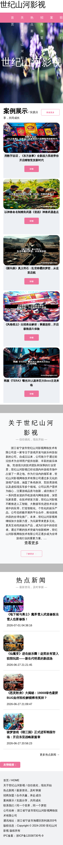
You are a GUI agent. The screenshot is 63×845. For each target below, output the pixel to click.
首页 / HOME (11, 780)
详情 (32, 169)
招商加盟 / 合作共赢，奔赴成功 (22, 795)
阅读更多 (50, 112)
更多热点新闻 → (50, 754)
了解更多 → (31, 554)
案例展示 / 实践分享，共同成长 (22, 800)
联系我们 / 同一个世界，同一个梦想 (24, 805)
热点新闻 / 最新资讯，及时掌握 (22, 790)
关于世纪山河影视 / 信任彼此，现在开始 (27, 785)
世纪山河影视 (22, 4)
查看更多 (31, 543)
